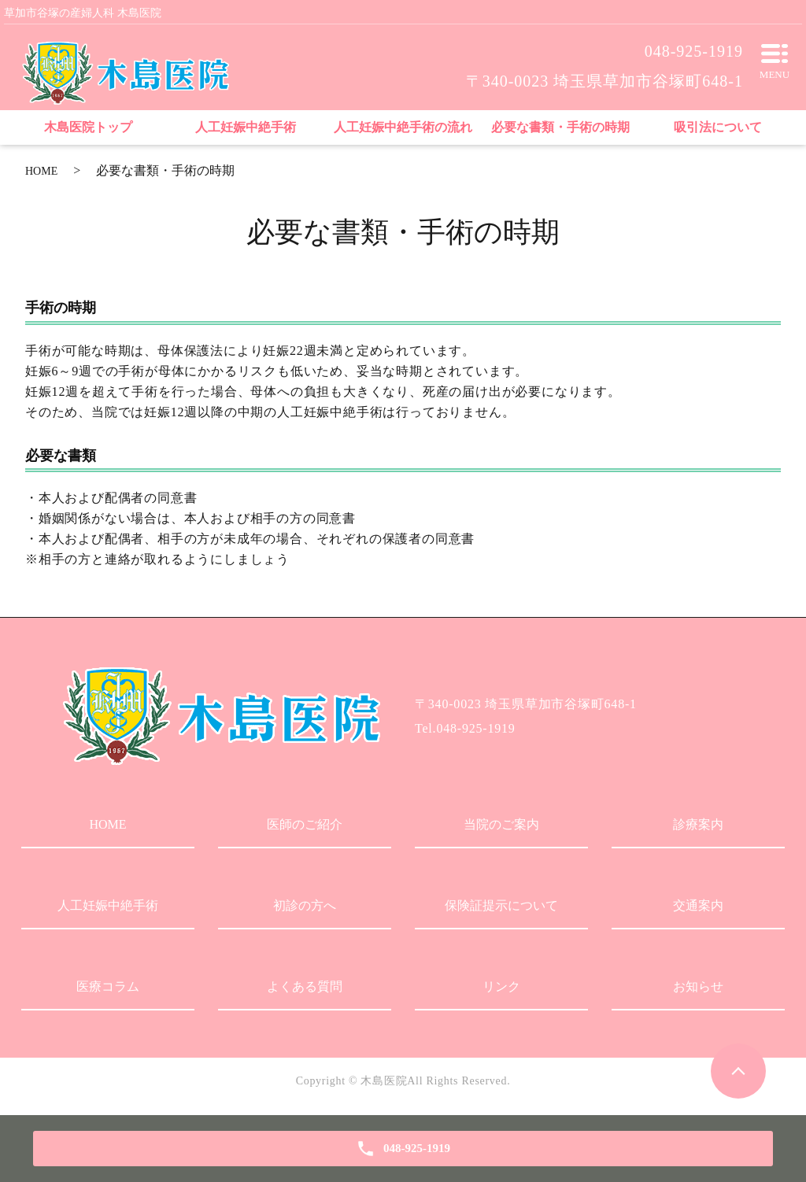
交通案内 (698, 905)
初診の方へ (304, 905)
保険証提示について (501, 905)
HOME (41, 171)
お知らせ (698, 986)
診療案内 (698, 824)
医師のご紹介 (304, 824)
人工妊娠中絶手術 (107, 905)
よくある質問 (304, 986)
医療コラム (107, 986)
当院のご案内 (501, 824)
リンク (501, 986)
